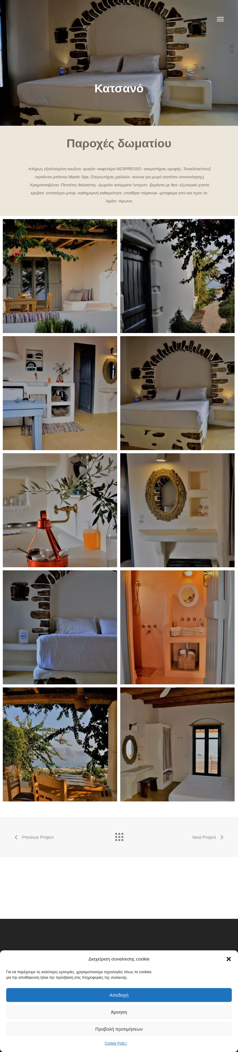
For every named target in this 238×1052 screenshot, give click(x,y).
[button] (229, 959)
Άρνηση (119, 1012)
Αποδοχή (119, 995)
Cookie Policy (116, 1043)
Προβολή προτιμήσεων (119, 1029)
